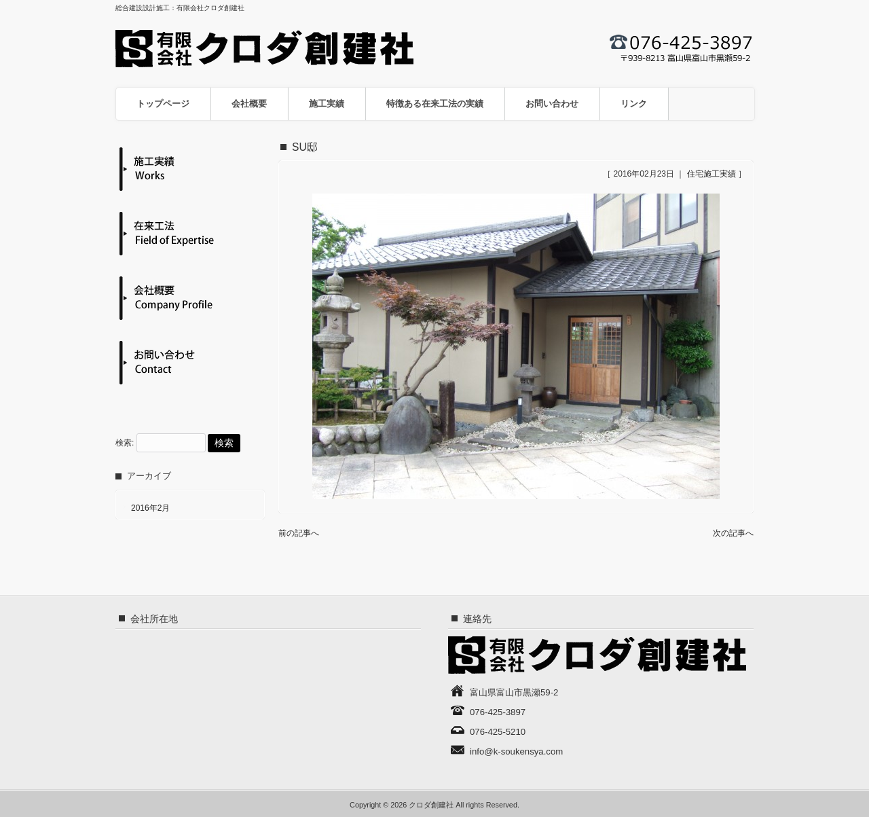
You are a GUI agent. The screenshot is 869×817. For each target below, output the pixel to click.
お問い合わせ (551, 103)
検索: (124, 443)
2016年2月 (150, 508)
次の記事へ (733, 533)
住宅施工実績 (711, 174)
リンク (634, 103)
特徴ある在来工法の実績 (434, 103)
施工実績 (326, 103)
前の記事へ (298, 533)
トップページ (162, 103)
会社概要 (249, 103)
